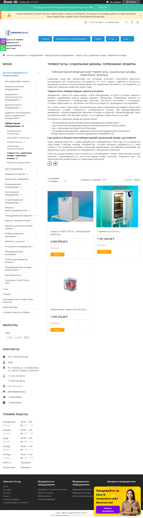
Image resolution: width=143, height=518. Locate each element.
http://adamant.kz (15, 386)
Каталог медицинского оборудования (25, 55)
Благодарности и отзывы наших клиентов (18, 300)
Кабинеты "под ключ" (15, 241)
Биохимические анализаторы (14, 132)
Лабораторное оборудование (59, 55)
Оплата (6, 496)
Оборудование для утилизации (14, 253)
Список (137, 179)
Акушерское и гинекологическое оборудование (13, 97)
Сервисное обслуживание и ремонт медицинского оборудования (18, 115)
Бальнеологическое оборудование (14, 88)
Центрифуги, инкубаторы (18, 137)
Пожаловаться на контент (81, 515)
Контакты (7, 489)
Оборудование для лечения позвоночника (18, 268)
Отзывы (6, 294)
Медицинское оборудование (71, 38)
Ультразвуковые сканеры (17, 81)
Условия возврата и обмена (16, 312)
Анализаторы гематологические (15, 147)
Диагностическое (45, 493)
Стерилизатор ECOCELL (108, 231)
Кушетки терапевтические (17, 220)
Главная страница (11, 499)
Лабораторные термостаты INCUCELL (68, 309)
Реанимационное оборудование (13, 185)
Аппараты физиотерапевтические (16, 209)
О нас (111, 38)
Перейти (102, 7)
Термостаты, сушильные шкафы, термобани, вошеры (19, 156)
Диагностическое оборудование (13, 106)
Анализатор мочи (15, 142)
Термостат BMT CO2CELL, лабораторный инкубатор (70, 233)
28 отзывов (115, 2)
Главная (45, 38)
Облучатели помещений (16, 179)
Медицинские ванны (81, 493)
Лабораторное (44, 496)
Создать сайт (24, 2)
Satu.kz (84, 512)
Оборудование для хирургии (18, 215)
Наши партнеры (10, 307)
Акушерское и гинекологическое (52, 489)
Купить (57, 254)
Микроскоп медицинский (18, 162)
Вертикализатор (13, 275)
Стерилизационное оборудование (14, 201)
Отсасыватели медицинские (18, 246)
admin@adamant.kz (17, 391)
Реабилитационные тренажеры (14, 235)
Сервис (98, 38)
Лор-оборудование (14, 169)
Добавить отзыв (132, 22)
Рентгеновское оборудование (12, 193)
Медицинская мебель (15, 174)
